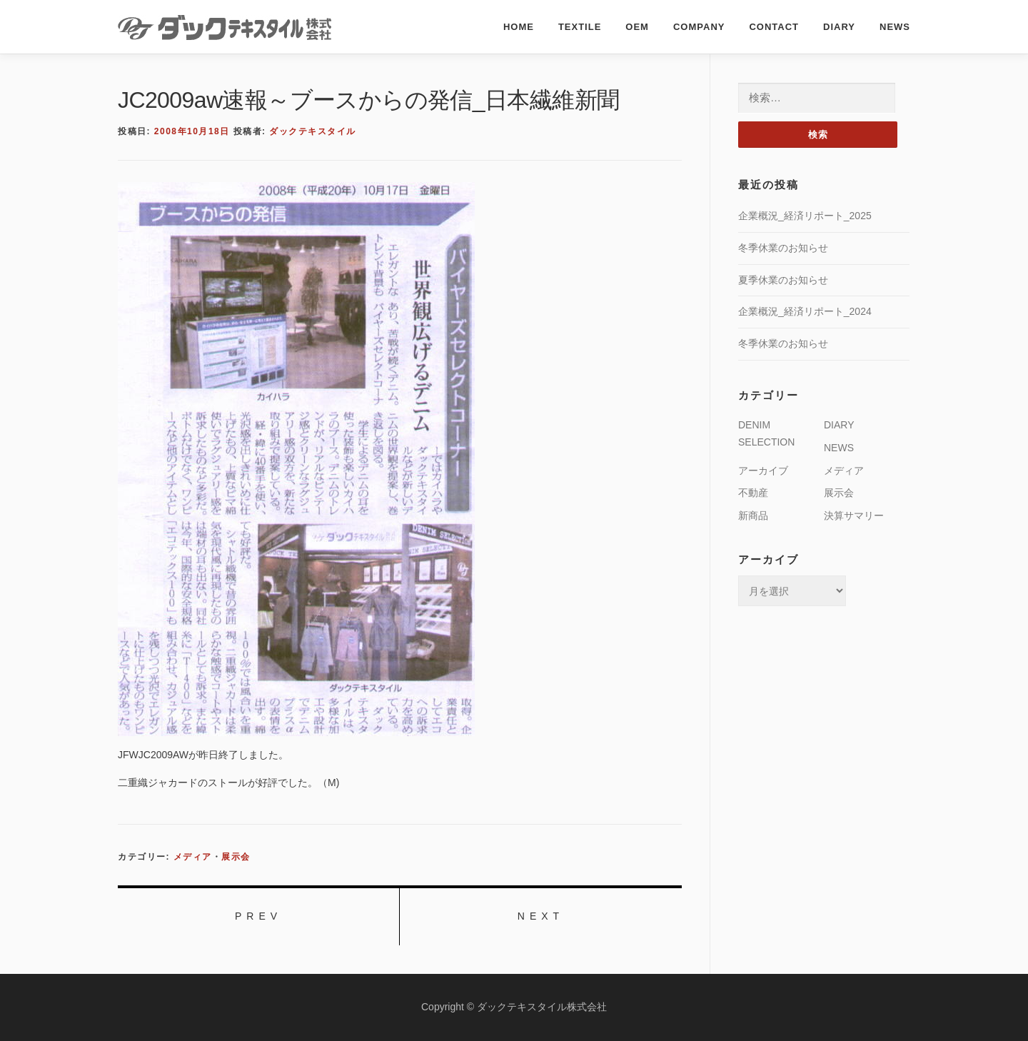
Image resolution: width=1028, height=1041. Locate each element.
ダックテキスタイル (312, 131)
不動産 (753, 492)
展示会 (236, 857)
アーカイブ (763, 470)
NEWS (895, 26)
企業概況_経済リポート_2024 (805, 311)
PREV (258, 916)
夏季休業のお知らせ (783, 280)
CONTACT (774, 26)
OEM (637, 26)
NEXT (541, 916)
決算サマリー (854, 515)
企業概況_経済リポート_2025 (805, 215)
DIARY (839, 26)
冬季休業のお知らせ (783, 247)
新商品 (753, 515)
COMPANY (699, 26)
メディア (192, 857)
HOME (518, 26)
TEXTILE (579, 26)
